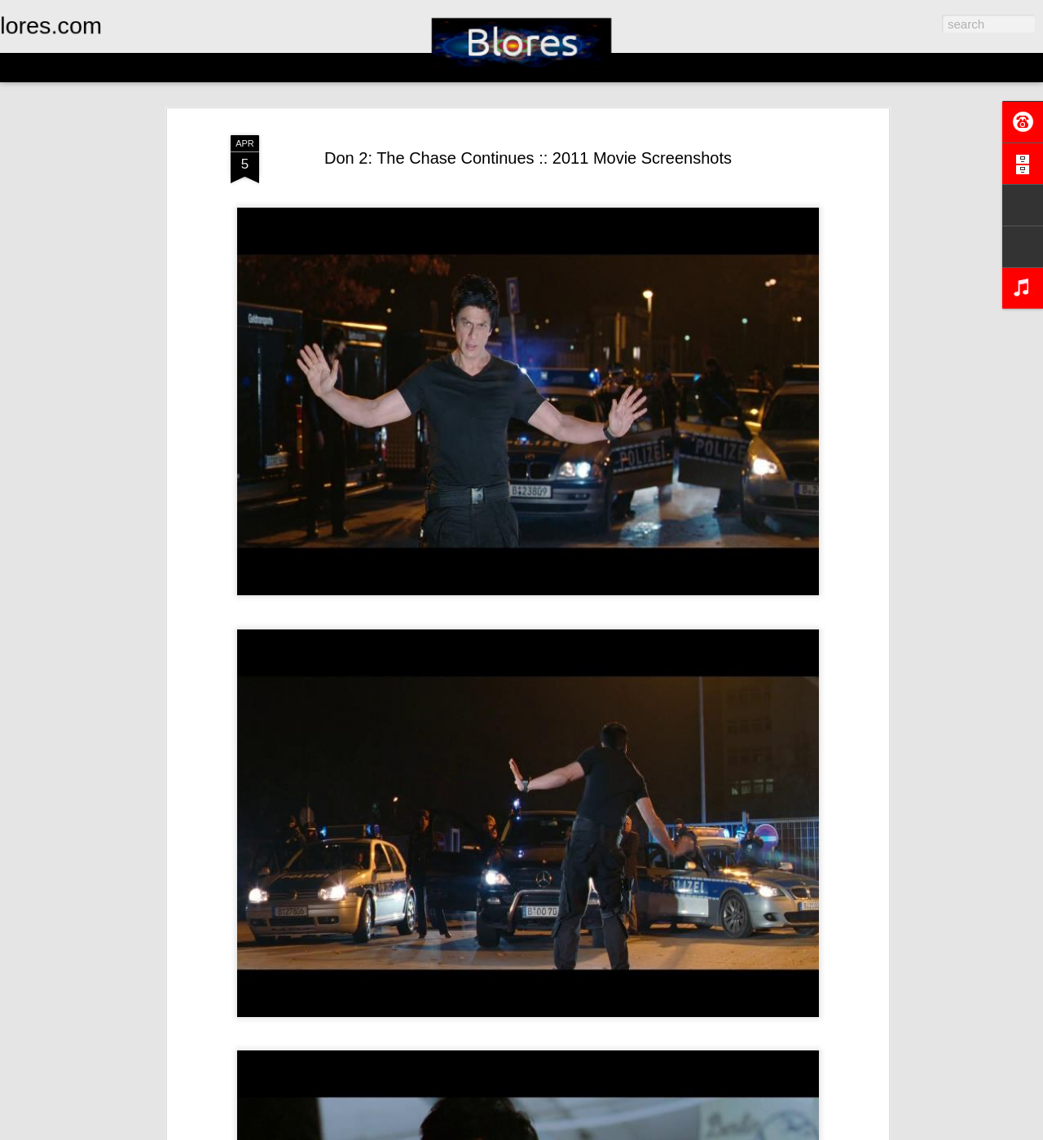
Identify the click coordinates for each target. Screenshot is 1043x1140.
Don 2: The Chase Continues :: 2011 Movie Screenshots (528, 158)
